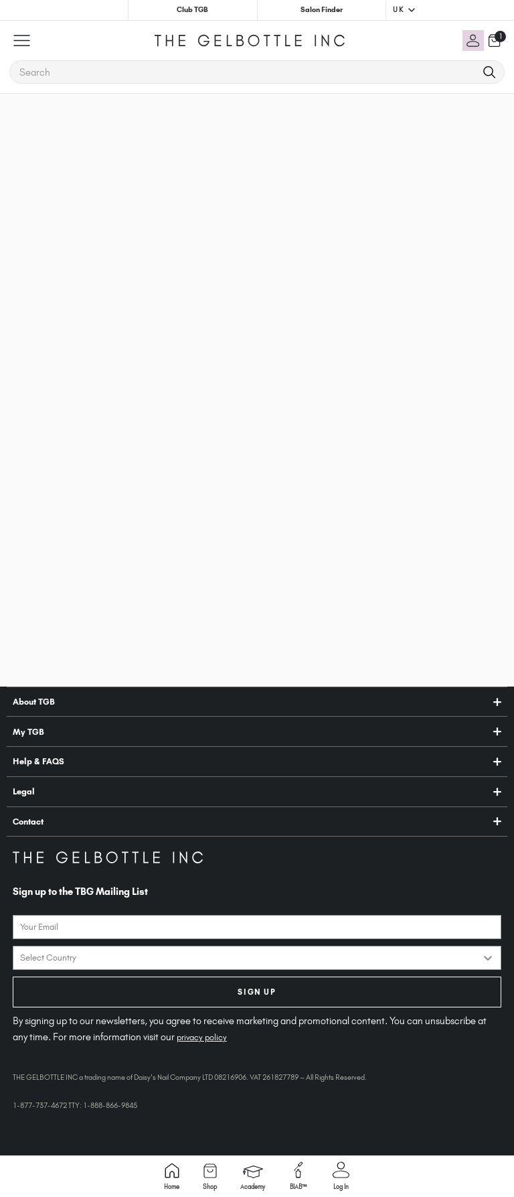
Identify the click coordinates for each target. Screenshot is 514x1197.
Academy (252, 1178)
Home (171, 1176)
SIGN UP (257, 992)
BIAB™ (298, 1175)
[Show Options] (488, 957)
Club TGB (192, 9)
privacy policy (202, 1037)
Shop (210, 1177)
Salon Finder (322, 9)
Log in (341, 1175)
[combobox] (250, 957)
